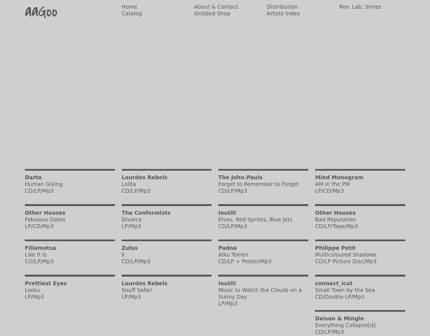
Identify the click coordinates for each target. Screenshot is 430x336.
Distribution (282, 7)
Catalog (132, 13)
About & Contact (216, 7)
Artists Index (283, 13)
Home (129, 7)
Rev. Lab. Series (360, 7)
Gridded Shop (212, 13)
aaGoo (41, 11)
